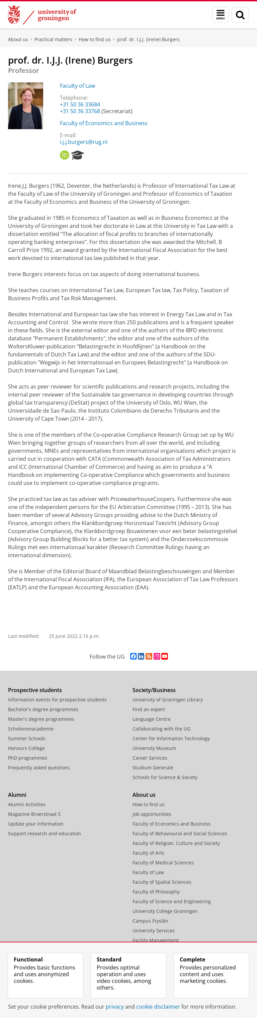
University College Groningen (165, 911)
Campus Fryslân (150, 921)
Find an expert (149, 709)
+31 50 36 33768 (80, 111)
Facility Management (156, 940)
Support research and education (44, 833)
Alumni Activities (27, 804)
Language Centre (152, 719)
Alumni (17, 794)
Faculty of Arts (148, 853)
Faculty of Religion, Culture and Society (176, 843)
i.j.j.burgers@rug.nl (83, 142)
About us (18, 39)
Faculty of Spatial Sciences (162, 882)
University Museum (154, 748)
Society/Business (154, 690)
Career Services (150, 758)
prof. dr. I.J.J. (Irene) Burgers (148, 39)
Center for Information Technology (171, 738)
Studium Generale (153, 767)
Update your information (36, 824)
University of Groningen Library (168, 699)
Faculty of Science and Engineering (172, 901)
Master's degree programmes (41, 719)
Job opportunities (152, 814)
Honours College (26, 748)
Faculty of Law (77, 85)
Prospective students (35, 690)
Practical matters (53, 39)
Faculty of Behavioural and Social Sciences (180, 833)
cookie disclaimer (158, 1006)
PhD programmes (27, 758)
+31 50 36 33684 (80, 104)
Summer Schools (27, 738)
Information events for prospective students (57, 699)
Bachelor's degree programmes (43, 709)
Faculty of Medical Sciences (163, 862)
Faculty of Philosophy (156, 891)
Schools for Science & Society (165, 777)
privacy (115, 1006)
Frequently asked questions (39, 767)
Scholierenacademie (31, 729)
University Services (154, 930)
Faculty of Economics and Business (104, 123)
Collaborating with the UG (161, 729)
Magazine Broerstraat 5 (34, 814)
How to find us (95, 39)
